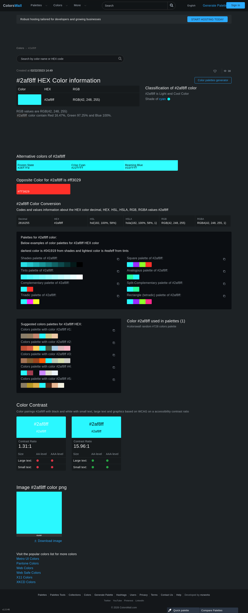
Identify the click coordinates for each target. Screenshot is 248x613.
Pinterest (128, 600)
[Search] (139, 6)
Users (133, 595)
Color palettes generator (213, 80)
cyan (162, 99)
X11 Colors (24, 577)
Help (178, 595)
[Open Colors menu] (66, 5)
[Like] (215, 71)
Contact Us (167, 595)
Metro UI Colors (27, 558)
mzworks (205, 595)
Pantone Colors (27, 563)
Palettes (36, 5)
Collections (75, 595)
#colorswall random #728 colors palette (151, 326)
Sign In (235, 5)
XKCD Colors (26, 582)
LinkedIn (139, 600)
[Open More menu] (46, 5)
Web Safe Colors (28, 572)
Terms (154, 595)
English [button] (191, 5)
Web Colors (24, 568)
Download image (48, 541)
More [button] (77, 5)
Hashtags (121, 595)
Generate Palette (215, 5)
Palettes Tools (57, 595)
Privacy (144, 595)
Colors (12, 6)
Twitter (107, 600)
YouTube (117, 600)
